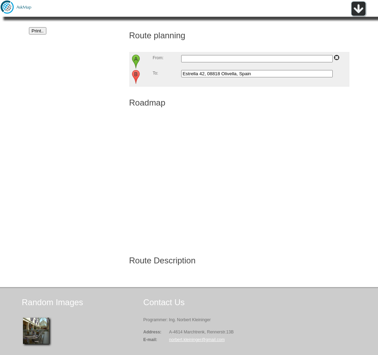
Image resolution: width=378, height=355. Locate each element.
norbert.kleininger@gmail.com (197, 339)
